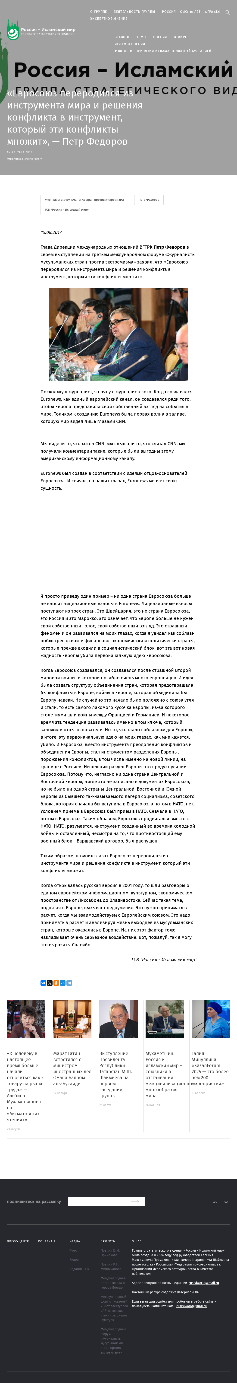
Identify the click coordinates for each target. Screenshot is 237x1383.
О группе (98, 11)
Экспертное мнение (108, 18)
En (205, 12)
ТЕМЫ (142, 37)
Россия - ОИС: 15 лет (181, 11)
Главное (122, 37)
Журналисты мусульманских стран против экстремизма (84, 199)
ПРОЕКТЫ (108, 1241)
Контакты (46, 1241)
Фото (73, 1250)
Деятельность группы (134, 11)
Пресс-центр (18, 1241)
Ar (216, 12)
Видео (74, 1260)
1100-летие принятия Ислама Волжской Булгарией (163, 51)
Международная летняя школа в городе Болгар (113, 1283)
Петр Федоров (149, 199)
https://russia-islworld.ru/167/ (24, 159)
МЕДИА (74, 1241)
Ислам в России (130, 44)
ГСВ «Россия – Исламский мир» (67, 209)
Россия (160, 37)
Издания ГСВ (79, 1269)
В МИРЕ (180, 37)
